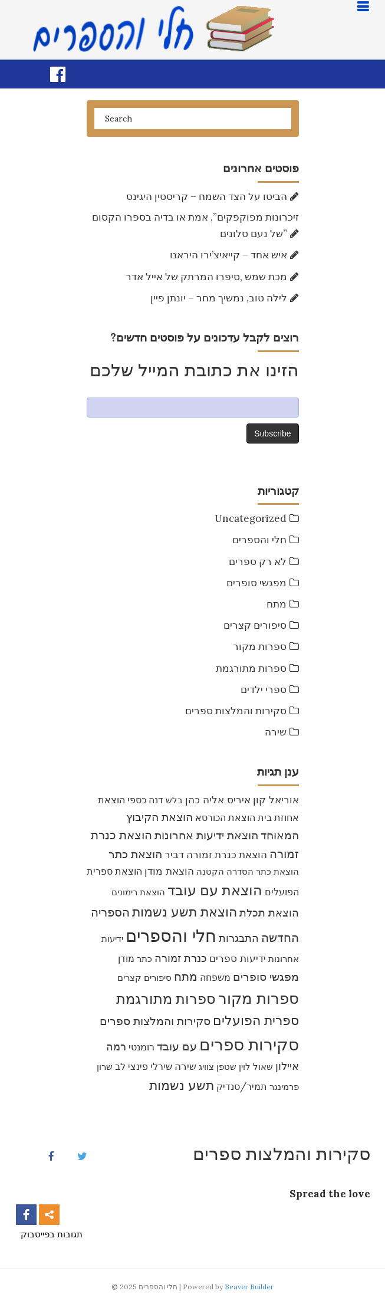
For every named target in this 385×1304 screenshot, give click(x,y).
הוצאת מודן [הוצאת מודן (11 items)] (169, 871)
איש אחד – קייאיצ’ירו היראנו (228, 254)
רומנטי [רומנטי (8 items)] (141, 1047)
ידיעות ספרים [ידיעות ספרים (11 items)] (237, 958)
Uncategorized (251, 518)
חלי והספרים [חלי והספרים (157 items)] (171, 935)
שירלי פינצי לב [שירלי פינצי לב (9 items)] (143, 1066)
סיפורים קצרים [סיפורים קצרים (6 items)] (144, 977)
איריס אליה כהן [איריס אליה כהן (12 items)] (218, 799)
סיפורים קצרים (255, 625)
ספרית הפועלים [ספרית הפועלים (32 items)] (256, 1020)
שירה (276, 731)
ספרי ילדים (264, 689)
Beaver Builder (249, 1286)
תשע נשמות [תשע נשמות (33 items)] (181, 1085)
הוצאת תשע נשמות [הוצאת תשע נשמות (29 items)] (184, 912)
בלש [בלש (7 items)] (174, 800)
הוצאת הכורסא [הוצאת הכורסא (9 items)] (225, 817)
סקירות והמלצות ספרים (236, 710)
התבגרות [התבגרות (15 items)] (239, 938)
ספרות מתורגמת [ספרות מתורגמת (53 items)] (166, 999)
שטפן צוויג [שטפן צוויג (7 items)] (217, 1066)
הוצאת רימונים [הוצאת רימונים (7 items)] (138, 892)
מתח (276, 603)
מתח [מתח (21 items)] (186, 976)
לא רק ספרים (258, 561)
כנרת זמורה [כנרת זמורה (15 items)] (180, 958)
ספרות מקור (260, 646)
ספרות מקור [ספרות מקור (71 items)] (258, 998)
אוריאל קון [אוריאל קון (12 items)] (276, 799)
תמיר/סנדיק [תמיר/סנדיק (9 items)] (241, 1086)
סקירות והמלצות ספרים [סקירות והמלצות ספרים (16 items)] (155, 1021)
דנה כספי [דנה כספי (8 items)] (145, 800)
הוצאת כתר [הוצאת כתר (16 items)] (135, 854)
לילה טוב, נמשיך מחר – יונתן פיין (218, 297)
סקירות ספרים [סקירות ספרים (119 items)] (249, 1044)
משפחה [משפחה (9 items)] (215, 977)
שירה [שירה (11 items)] (185, 1066)
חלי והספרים (259, 539)
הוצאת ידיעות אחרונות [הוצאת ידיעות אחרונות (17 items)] (206, 835)
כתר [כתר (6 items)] (144, 958)
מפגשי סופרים (256, 582)
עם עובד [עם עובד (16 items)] (177, 1046)
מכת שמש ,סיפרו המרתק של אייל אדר (206, 276)
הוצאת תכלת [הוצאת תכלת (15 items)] (269, 912)
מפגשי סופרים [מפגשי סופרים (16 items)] (266, 977)
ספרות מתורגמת (251, 668)
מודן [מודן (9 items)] (126, 958)
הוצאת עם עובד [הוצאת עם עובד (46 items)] (214, 890)
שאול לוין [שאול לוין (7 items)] (256, 1066)
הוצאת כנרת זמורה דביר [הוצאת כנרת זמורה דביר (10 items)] (215, 854)
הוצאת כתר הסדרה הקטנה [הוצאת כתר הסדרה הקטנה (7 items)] (247, 871)
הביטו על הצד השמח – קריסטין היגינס (206, 196)
